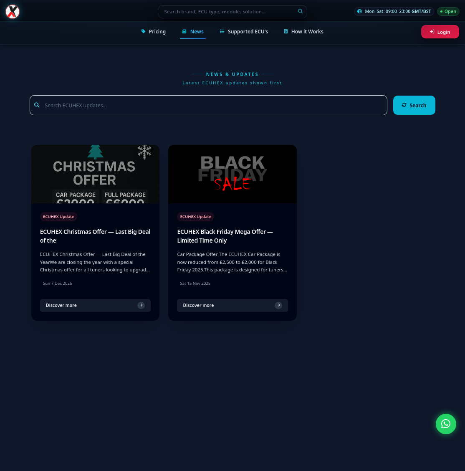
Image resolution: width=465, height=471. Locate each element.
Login (440, 32)
